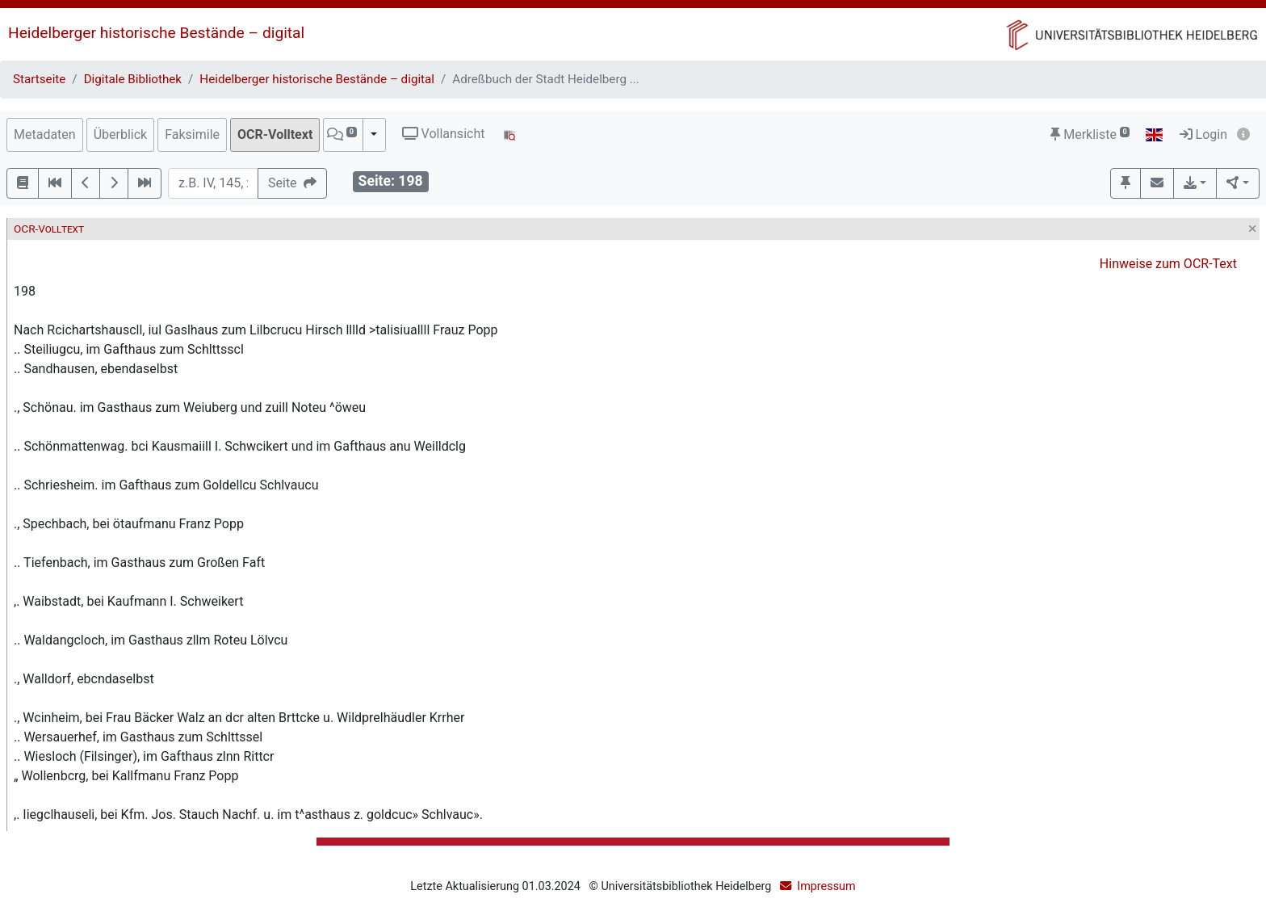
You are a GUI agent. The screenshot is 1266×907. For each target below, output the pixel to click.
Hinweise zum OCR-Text (1168, 263)
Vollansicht (443, 133)
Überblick (121, 134)
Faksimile (192, 134)
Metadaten (45, 134)
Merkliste (1090, 134)
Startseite (39, 79)
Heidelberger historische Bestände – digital (156, 32)
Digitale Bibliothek (133, 79)
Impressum (826, 886)
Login (1203, 134)
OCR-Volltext (274, 134)
